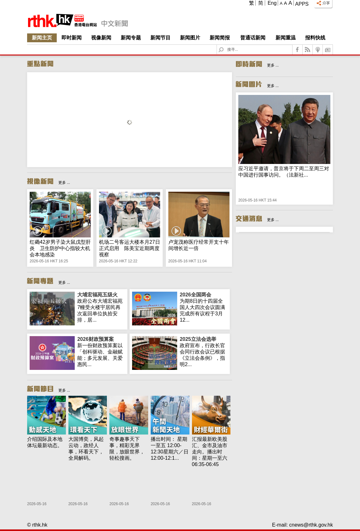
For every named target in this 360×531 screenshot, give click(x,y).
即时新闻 (71, 37)
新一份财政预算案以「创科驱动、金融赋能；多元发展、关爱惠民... (101, 351)
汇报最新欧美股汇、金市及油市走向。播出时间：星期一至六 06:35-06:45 (209, 451)
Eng (272, 3)
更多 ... (64, 182)
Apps (302, 4)
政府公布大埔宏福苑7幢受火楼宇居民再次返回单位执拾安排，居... (101, 307)
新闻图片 (190, 37)
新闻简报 (220, 37)
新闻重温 (286, 37)
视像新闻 (101, 37)
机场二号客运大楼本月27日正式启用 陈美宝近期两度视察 (129, 248)
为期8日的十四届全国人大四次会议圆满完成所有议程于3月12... (203, 307)
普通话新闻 (252, 37)
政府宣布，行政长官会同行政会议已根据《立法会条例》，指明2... (203, 351)
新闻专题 (131, 37)
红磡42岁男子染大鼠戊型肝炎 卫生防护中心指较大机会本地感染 (60, 248)
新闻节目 (160, 37)
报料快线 (315, 37)
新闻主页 (42, 37)
